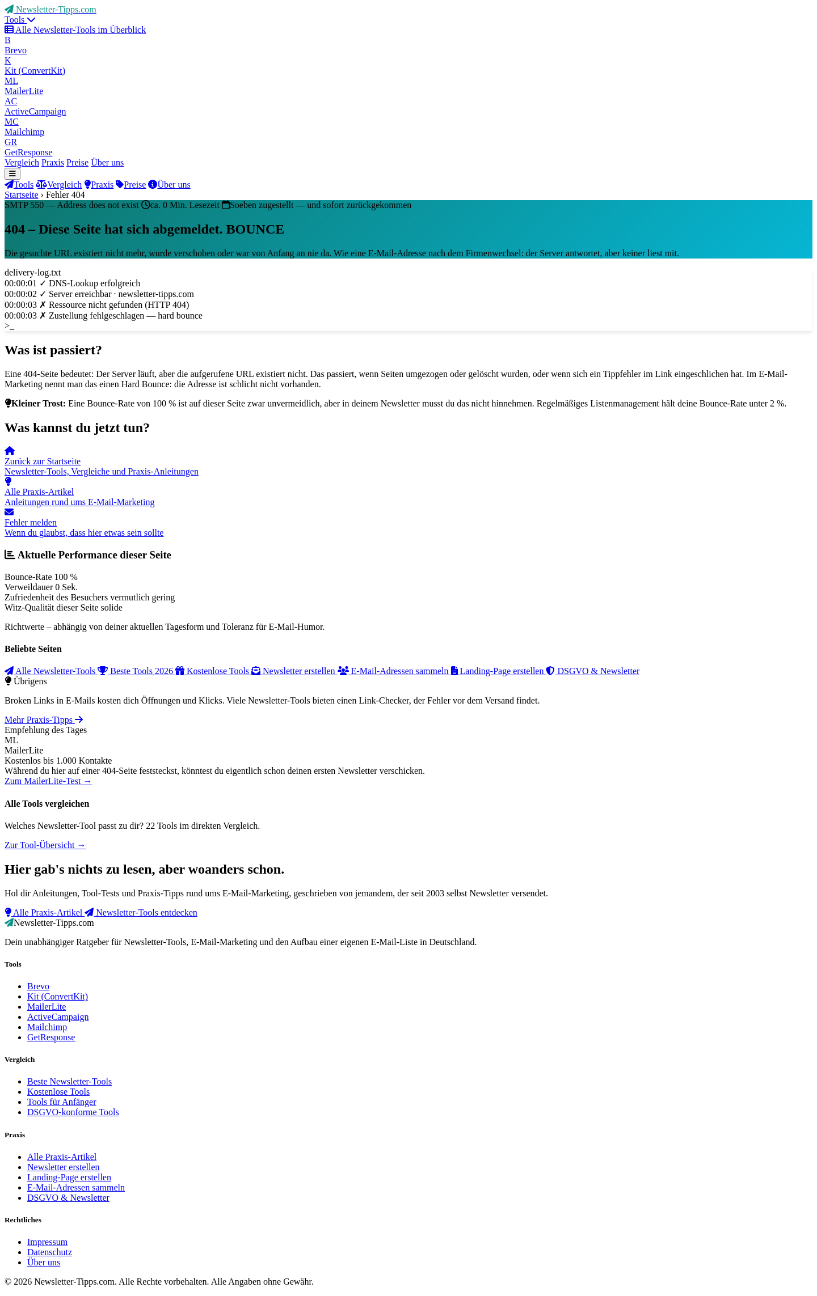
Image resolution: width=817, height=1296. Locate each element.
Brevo (38, 986)
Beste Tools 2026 (136, 671)
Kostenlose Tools (213, 671)
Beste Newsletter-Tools (69, 1081)
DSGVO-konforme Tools (73, 1112)
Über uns (107, 162)
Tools (20, 19)
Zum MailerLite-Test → (48, 781)
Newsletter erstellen (294, 671)
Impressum (47, 1242)
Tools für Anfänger (61, 1102)
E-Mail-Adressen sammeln (394, 671)
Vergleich (22, 162)
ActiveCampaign (58, 1017)
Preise (77, 162)
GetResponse (51, 1037)
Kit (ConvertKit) (57, 996)
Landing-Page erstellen (498, 671)
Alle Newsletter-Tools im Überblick (75, 30)
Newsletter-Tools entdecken (141, 912)
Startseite (22, 195)
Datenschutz (49, 1252)
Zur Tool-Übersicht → (45, 845)
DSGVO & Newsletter (592, 671)
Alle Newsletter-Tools (51, 671)
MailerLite (46, 1006)
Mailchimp (47, 1027)
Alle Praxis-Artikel (45, 912)
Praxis (52, 162)
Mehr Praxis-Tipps (44, 720)
